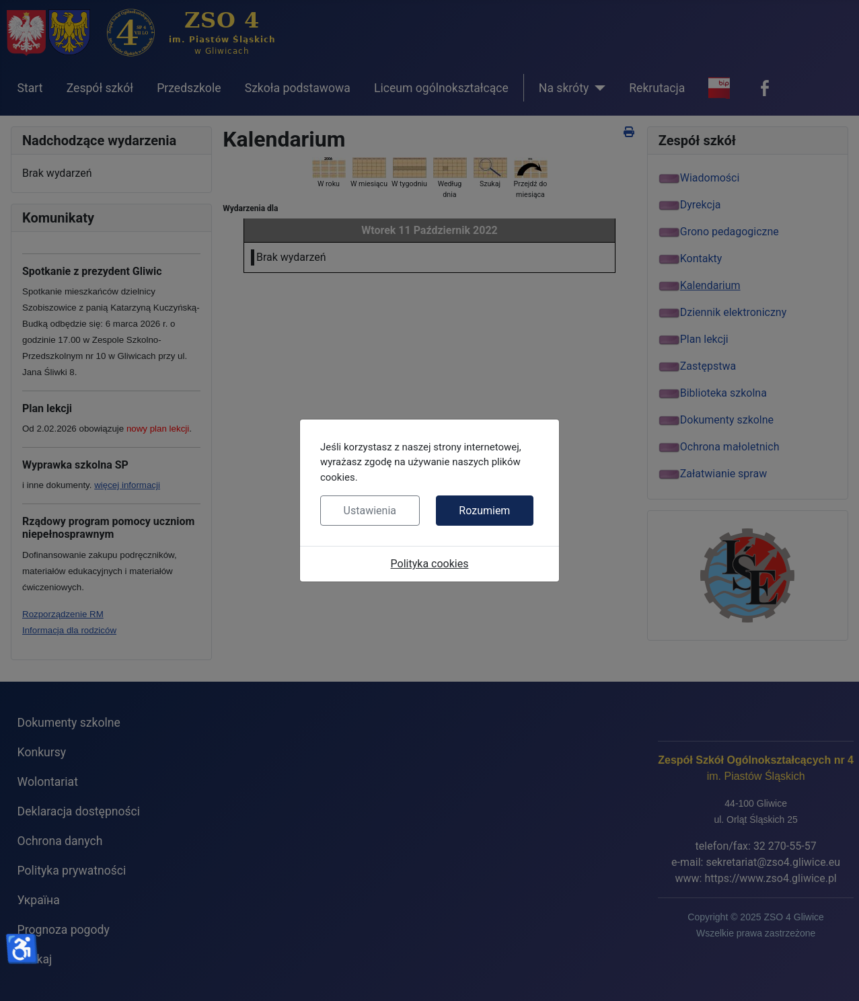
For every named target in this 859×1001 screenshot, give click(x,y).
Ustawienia (370, 510)
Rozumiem (484, 510)
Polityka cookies (430, 563)
